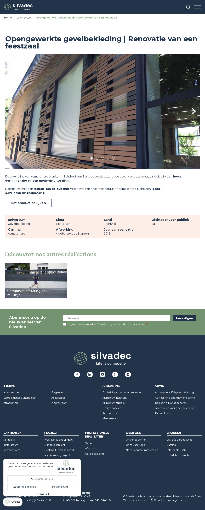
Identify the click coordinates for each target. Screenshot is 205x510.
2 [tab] (97, 159)
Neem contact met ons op (142, 450)
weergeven (13, 264)
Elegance (57, 392)
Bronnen (174, 432)
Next (194, 111)
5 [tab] (113, 159)
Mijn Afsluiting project (57, 455)
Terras (9, 385)
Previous (11, 111)
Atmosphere (11, 402)
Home (8, 17)
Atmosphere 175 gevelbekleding (174, 392)
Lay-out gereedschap (179, 439)
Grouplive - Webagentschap (170, 500)
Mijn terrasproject (54, 444)
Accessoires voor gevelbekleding (174, 408)
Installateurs (10, 444)
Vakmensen (24, 17)
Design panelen (112, 408)
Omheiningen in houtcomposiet (122, 392)
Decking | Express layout (59, 450)
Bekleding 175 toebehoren (171, 402)
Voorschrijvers (11, 450)
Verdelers (9, 439)
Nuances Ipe (11, 392)
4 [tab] (108, 159)
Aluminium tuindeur (114, 402)
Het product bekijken (28, 203)
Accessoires (58, 397)
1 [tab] (91, 159)
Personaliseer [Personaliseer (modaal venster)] (60, 486)
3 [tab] (102, 159)
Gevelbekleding (94, 453)
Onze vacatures (135, 444)
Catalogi (171, 444)
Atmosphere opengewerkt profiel (175, 397)
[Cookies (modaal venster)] (13, 502)
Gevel (159, 385)
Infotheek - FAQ (176, 450)
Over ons (133, 432)
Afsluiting (111, 385)
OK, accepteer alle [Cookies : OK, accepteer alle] (42, 478)
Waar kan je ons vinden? (58, 439)
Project (51, 432)
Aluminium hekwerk (115, 397)
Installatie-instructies (179, 455)
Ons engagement (136, 439)
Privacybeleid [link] (42, 494)
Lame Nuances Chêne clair (19, 397)
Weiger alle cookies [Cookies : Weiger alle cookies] (24, 486)
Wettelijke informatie (136, 500)
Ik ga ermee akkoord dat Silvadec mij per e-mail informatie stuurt (107, 324)
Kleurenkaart (59, 402)
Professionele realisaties (97, 434)
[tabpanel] (102, 111)
